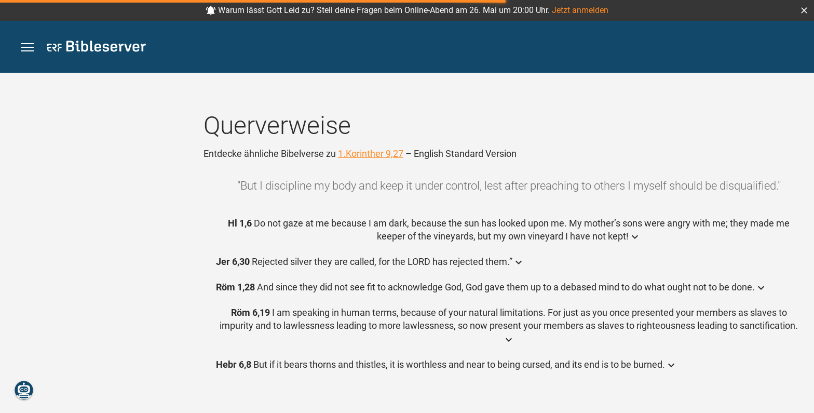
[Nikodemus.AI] (24, 390)
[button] (804, 10)
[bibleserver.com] (96, 48)
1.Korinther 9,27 (370, 153)
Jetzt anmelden (580, 10)
